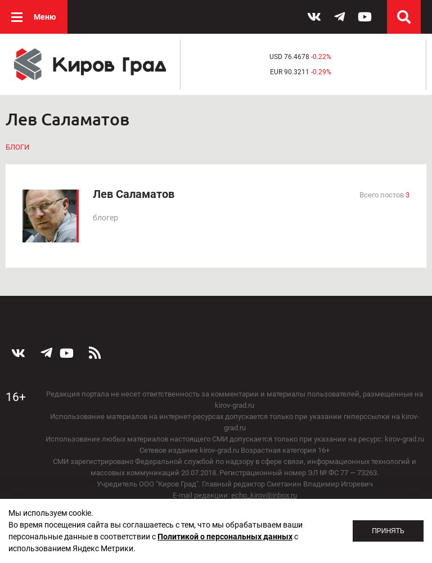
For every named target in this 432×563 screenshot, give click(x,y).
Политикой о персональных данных (225, 536)
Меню (45, 16)
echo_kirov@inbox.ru (264, 495)
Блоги (17, 147)
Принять (388, 531)
